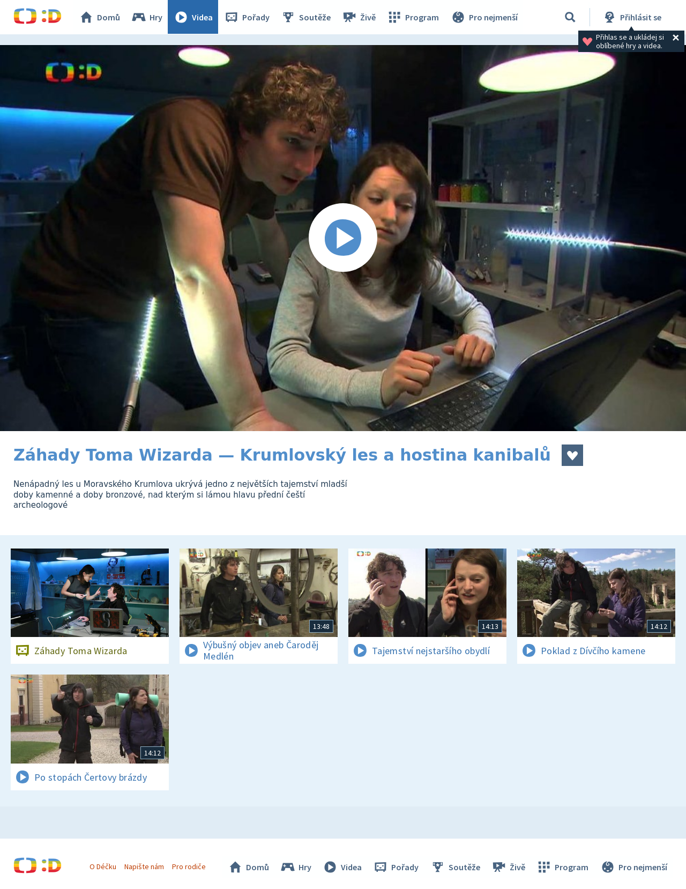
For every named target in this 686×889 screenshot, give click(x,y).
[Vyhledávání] (570, 17)
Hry (147, 17)
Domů (100, 17)
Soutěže (306, 17)
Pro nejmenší (484, 17)
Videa (193, 17)
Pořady (247, 17)
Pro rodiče (189, 866)
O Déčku (103, 866)
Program (413, 17)
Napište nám (144, 866)
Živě (359, 17)
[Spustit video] (343, 238)
